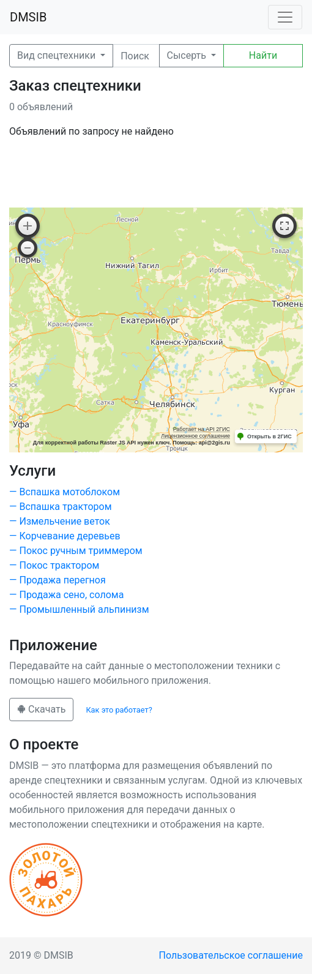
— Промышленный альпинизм (79, 609)
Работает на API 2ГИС (201, 429)
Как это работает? (119, 709)
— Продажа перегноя (57, 580)
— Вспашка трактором (60, 506)
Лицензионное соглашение (195, 436)
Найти (263, 55)
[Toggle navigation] (285, 17)
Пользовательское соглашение (231, 955)
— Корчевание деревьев (65, 536)
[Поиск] (136, 55)
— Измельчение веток (59, 521)
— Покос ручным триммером (76, 550)
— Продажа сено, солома (66, 595)
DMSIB (28, 17)
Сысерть (188, 55)
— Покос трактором (54, 565)
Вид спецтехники (57, 55)
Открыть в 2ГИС (269, 436)
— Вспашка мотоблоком (64, 492)
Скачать (41, 709)
